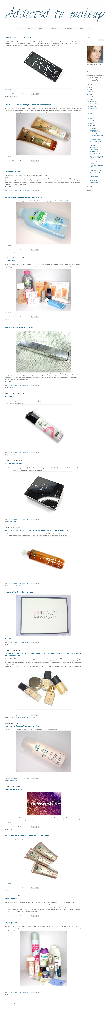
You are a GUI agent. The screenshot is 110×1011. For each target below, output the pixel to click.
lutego (91, 125)
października (93, 106)
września (92, 108)
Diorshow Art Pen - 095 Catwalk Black (19, 327)
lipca (91, 113)
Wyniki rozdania (11, 899)
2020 (90, 87)
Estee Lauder (18, 717)
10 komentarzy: (25, 915)
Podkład (14, 96)
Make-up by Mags (64, 201)
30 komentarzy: (25, 642)
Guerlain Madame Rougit (14, 463)
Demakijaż (12, 252)
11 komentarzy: (25, 190)
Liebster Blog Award (12, 172)
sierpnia (92, 111)
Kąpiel (13, 585)
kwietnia (92, 121)
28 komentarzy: (25, 452)
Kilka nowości (10, 261)
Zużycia (11, 994)
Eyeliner (14, 387)
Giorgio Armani (25, 717)
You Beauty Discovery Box (15, 644)
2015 (90, 96)
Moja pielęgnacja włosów (14, 789)
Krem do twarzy (13, 890)
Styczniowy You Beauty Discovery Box (19, 592)
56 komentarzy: (25, 519)
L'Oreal (11, 163)
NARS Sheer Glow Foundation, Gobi (18, 38)
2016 (90, 94)
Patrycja (15, 175)
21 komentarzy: (25, 992)
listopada (92, 103)
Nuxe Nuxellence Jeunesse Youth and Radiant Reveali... (96, 176)
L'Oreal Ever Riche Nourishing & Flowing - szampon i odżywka (28, 105)
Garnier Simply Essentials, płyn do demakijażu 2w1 (24, 197)
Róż (15, 521)
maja (91, 118)
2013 (90, 186)
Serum (15, 454)
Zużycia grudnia (11, 923)
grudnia (92, 101)
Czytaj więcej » (8, 89)
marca (91, 123)
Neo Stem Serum (11, 396)
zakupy (21, 319)
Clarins (11, 319)
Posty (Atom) (14, 1003)
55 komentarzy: (25, 826)
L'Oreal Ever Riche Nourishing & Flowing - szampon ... (96, 135)
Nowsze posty (8, 1000)
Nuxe (17, 585)
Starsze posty (79, 1000)
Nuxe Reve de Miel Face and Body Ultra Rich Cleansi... (97, 157)
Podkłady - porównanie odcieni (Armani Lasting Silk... (96, 165)
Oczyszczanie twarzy (23, 585)
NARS (11, 96)
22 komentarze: (25, 887)
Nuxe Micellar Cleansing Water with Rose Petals (22, 726)
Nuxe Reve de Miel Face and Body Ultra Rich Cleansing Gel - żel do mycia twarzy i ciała (37, 530)
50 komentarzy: (25, 316)
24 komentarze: (25, 249)
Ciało (11, 585)
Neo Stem (12, 454)
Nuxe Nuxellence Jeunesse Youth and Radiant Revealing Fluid (27, 835)
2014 (90, 99)
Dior (14, 319)
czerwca (92, 116)
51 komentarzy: (25, 160)
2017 (90, 92)
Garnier (16, 252)
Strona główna (44, 1000)
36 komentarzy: (25, 385)
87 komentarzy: (25, 715)
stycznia (92, 128)
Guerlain (11, 521)
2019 (90, 89)
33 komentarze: (25, 93)
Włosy (14, 163)
